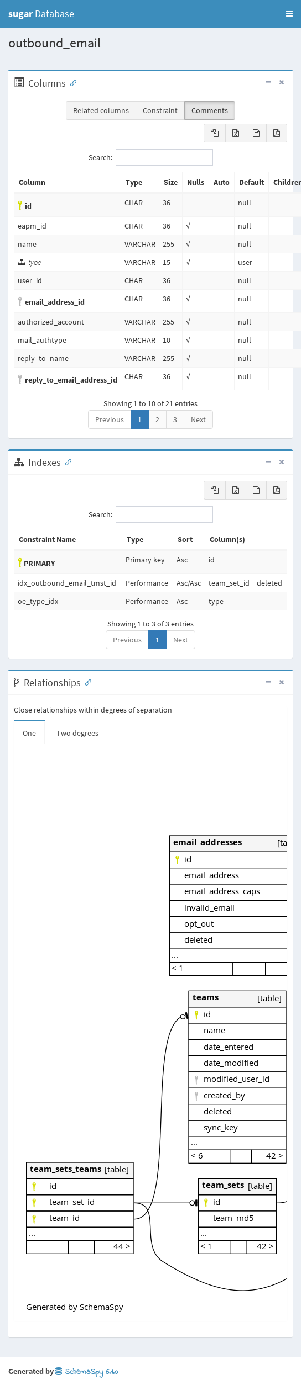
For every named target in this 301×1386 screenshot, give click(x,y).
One (29, 733)
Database (41, 13)
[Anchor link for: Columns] (71, 82)
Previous (109, 419)
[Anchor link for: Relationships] (86, 682)
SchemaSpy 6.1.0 (86, 1372)
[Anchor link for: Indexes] (66, 461)
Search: (151, 157)
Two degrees (77, 733)
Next (198, 419)
